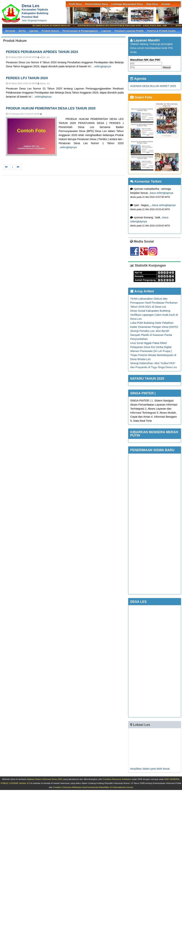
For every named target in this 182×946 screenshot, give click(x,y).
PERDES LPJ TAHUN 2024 (27, 78)
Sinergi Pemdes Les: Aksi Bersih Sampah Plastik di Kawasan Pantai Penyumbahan (151, 334)
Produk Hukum (50, 31)
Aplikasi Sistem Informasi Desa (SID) (44, 779)
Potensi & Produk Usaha (161, 31)
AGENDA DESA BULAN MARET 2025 (153, 86)
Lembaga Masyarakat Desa (127, 4)
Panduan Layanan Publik (129, 31)
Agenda (33, 31)
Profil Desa (75, 4)
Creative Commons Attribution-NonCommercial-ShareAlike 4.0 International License (93, 787)
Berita (22, 31)
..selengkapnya (102, 66)
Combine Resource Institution (117, 779)
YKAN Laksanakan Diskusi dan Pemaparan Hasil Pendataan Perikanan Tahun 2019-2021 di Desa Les (153, 302)
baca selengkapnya (161, 192)
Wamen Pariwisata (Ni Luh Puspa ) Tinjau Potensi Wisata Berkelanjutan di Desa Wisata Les (153, 355)
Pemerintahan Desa (96, 4)
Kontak (166, 4)
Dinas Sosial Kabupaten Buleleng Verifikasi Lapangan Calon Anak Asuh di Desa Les (154, 314)
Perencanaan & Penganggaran (80, 31)
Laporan (106, 31)
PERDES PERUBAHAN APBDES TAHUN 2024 (42, 52)
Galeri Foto (141, 97)
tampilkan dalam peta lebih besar (150, 768)
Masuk (166, 67)
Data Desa (152, 4)
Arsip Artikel (142, 291)
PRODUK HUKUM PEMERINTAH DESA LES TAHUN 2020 (50, 108)
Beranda (10, 31)
